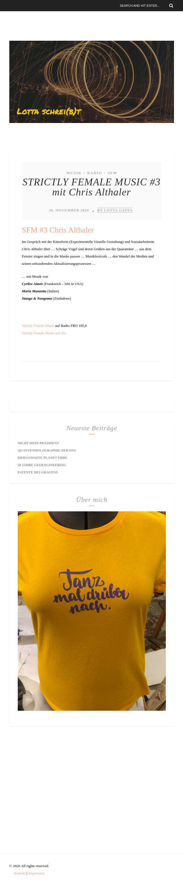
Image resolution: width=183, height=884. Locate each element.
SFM (112, 173)
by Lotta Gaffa (115, 210)
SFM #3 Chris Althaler (58, 229)
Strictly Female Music (38, 325)
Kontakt (20, 873)
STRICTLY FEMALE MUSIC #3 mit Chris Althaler (91, 187)
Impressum (36, 873)
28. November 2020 (69, 210)
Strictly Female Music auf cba (44, 333)
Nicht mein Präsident (38, 443)
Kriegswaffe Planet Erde (42, 458)
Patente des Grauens (38, 472)
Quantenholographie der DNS (47, 450)
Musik (74, 173)
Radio (94, 173)
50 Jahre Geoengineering (42, 465)
